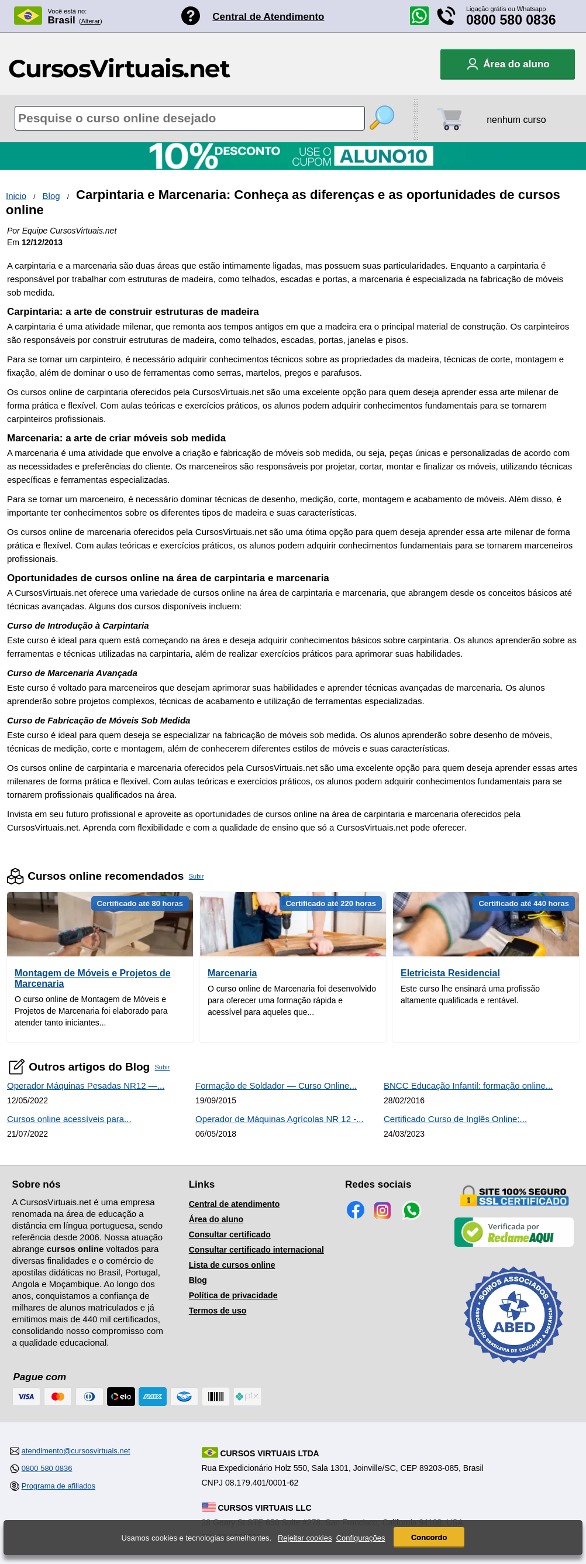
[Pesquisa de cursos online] (190, 118)
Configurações (360, 1538)
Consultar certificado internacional (256, 1249)
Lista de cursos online (232, 1265)
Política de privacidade (233, 1295)
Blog (51, 196)
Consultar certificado (230, 1234)
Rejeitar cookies (305, 1538)
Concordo (429, 1537)
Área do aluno (216, 1219)
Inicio (16, 196)
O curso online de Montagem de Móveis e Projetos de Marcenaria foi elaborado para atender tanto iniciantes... (91, 1010)
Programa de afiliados (58, 1485)
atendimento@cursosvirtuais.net (76, 1450)
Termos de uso (218, 1310)
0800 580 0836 (511, 20)
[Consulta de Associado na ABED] (514, 1368)
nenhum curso (516, 120)
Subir (196, 876)
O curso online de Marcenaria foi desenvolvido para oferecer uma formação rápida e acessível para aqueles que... (292, 1000)
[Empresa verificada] (514, 1244)
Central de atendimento (234, 1204)
